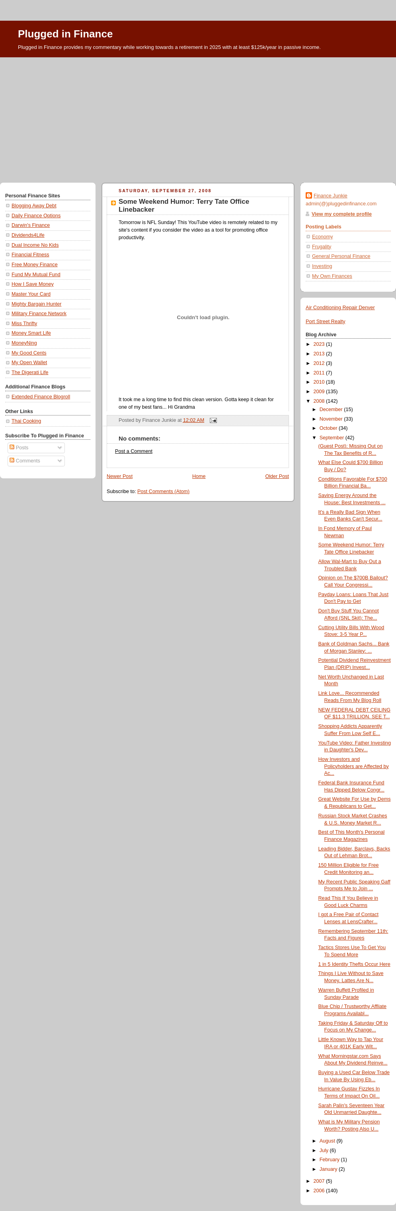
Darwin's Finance (31, 225)
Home (199, 476)
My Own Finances (332, 276)
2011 (320, 373)
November (332, 419)
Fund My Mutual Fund (36, 274)
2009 (320, 391)
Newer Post (120, 476)
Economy (322, 237)
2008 (320, 401)
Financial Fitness (30, 254)
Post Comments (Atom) (163, 491)
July (325, 1150)
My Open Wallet (29, 362)
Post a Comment (133, 451)
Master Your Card (31, 294)
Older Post (277, 476)
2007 (320, 1181)
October (329, 428)
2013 (320, 354)
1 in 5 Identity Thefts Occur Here (354, 964)
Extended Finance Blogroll (41, 397)
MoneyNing (24, 343)
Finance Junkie (330, 196)
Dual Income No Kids (35, 245)
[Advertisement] (198, 117)
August (328, 1141)
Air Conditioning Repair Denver (340, 307)
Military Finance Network (39, 313)
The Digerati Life (30, 372)
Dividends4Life (28, 235)
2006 (320, 1190)
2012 (320, 363)
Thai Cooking (26, 421)
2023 (320, 344)
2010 (320, 382)
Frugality (321, 247)
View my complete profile (342, 214)
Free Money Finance (35, 264)
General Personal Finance (341, 256)
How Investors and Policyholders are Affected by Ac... (353, 766)
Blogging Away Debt (34, 206)
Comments (25, 461)
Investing (322, 266)
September (332, 438)
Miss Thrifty (24, 323)
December (332, 409)
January (329, 1169)
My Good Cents (29, 353)
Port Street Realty (325, 321)
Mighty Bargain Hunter (36, 304)
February (330, 1159)
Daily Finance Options (36, 215)
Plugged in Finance (65, 34)
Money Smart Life (31, 333)
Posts (19, 447)
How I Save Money (33, 284)
